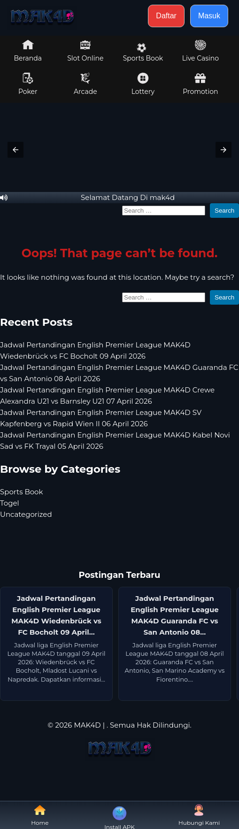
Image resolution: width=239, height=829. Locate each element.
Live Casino (200, 50)
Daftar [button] (166, 16)
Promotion (200, 84)
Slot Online (85, 50)
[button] (15, 150)
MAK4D (87, 725)
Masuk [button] (209, 16)
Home (39, 815)
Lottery (142, 84)
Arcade (85, 84)
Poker (28, 84)
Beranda (28, 50)
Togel (9, 503)
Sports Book (143, 52)
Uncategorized (26, 514)
